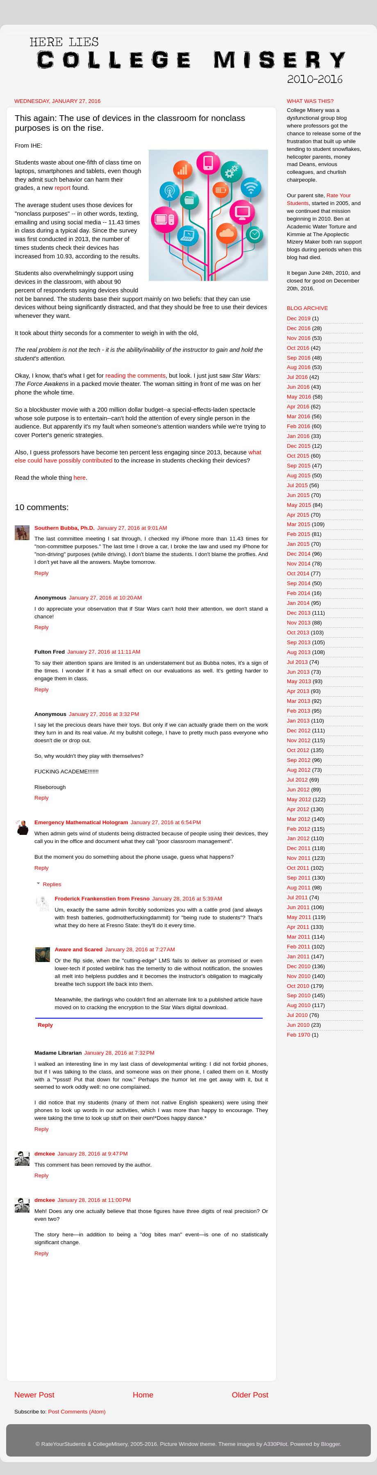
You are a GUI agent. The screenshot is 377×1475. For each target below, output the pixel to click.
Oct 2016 (298, 348)
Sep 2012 (299, 760)
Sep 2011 (299, 878)
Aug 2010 (299, 1005)
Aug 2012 (299, 770)
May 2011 (299, 917)
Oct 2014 (298, 573)
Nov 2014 (299, 564)
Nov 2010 (299, 976)
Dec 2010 (299, 966)
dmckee (44, 1154)
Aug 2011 (299, 888)
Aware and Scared (79, 949)
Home (143, 1395)
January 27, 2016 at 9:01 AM (132, 528)
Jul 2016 (297, 377)
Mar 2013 (298, 701)
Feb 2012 (298, 829)
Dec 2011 (299, 848)
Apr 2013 (298, 691)
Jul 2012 (297, 780)
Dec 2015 (299, 446)
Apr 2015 (298, 515)
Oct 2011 (298, 868)
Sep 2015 (299, 466)
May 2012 (299, 799)
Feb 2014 (298, 593)
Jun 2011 (298, 907)
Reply (41, 573)
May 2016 (299, 397)
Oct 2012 (298, 750)
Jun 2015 (298, 495)
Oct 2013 (298, 632)
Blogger (330, 1444)
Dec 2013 (299, 613)
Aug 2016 (299, 367)
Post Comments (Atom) (77, 1412)
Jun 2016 (298, 387)
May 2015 (299, 505)
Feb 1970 (298, 1035)
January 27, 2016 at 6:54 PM (166, 822)
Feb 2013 (298, 711)
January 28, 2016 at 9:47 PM (92, 1154)
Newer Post (34, 1395)
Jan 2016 (298, 436)
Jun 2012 (298, 790)
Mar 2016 (298, 416)
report (63, 188)
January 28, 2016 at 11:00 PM (94, 1200)
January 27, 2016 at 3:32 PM (104, 714)
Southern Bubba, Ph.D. (64, 528)
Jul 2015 (297, 485)
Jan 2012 (298, 838)
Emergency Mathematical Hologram (81, 822)
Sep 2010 (299, 995)
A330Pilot (275, 1444)
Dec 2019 (299, 318)
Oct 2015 (298, 456)
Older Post (250, 1395)
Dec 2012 (299, 730)
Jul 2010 (297, 1015)
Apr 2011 (298, 927)
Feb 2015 (298, 534)
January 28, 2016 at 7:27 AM (140, 949)
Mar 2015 (298, 524)
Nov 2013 (299, 623)
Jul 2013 (297, 662)
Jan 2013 (298, 721)
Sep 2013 (299, 642)
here (80, 477)
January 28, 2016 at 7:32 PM (119, 1053)
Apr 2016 (298, 407)
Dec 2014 (299, 554)
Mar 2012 (298, 819)
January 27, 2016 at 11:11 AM (103, 652)
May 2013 (299, 681)
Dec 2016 (299, 328)
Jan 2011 (298, 956)
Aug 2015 (299, 475)
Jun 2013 (298, 672)
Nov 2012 (299, 740)
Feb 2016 (298, 426)
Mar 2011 (298, 937)
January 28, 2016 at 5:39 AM (187, 899)
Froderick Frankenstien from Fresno (102, 899)
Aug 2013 (299, 652)
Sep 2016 (299, 358)
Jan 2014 (298, 603)
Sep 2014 (299, 583)
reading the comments (135, 375)
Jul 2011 (297, 897)
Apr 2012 (298, 809)
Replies (52, 884)
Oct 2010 (298, 986)
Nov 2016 (299, 338)
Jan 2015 (298, 544)
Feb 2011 (298, 947)
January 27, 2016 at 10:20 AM (105, 598)
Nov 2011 (299, 858)
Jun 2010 (298, 1025)
